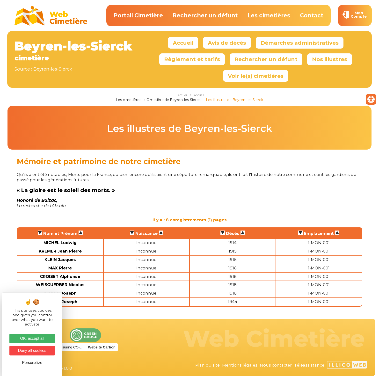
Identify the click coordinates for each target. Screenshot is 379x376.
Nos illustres (329, 59)
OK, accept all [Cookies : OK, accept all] (32, 338)
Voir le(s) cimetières (256, 76)
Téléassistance (309, 365)
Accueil (183, 43)
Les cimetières (269, 15)
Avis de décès (227, 43)
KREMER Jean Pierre (60, 251)
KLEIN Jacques (60, 259)
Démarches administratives (300, 43)
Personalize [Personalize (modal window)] (32, 363)
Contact (311, 15)
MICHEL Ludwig (60, 242)
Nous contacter (276, 365)
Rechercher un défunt (205, 15)
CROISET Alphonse (60, 276)
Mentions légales (239, 365)
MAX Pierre (60, 268)
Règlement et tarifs (192, 59)
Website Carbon (102, 347)
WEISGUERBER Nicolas (60, 284)
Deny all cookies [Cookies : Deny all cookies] (32, 350)
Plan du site (207, 365)
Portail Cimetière (138, 15)
